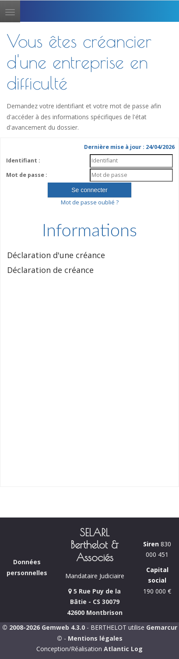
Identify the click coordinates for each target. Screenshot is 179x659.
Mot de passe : (26, 175)
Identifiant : (23, 160)
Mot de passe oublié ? (90, 202)
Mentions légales (95, 638)
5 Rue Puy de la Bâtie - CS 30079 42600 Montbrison (95, 602)
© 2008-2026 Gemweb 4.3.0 (43, 627)
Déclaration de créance (50, 270)
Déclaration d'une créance (56, 255)
